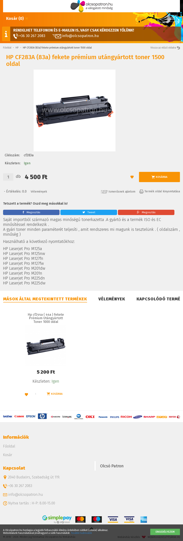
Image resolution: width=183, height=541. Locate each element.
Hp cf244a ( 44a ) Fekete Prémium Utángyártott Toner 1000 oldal (46, 318)
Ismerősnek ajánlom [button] (118, 191)
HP (17, 47)
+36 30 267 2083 (29, 36)
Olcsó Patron (112, 465)
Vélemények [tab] (111, 298)
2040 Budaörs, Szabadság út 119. (31, 477)
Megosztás (31, 212)
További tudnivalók (81, 533)
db (18, 176)
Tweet (88, 212)
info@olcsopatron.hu (75, 36)
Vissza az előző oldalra (165, 47)
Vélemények (39, 191)
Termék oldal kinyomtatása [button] (159, 191)
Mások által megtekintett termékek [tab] (45, 298)
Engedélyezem (165, 531)
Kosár (7, 455)
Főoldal (7, 47)
